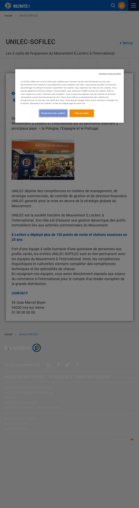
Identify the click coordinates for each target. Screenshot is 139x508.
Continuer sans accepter (110, 74)
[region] (69, 96)
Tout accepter (82, 113)
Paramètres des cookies (53, 113)
